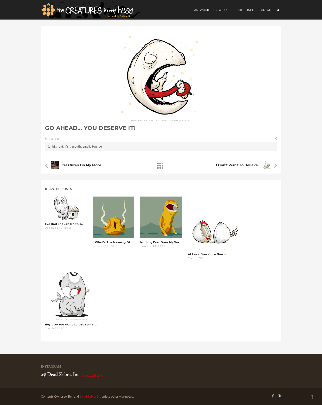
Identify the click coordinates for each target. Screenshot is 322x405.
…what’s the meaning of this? (116, 242)
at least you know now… (207, 254)
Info (250, 10)
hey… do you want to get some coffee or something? (87, 324)
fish (67, 146)
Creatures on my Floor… (82, 165)
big (54, 146)
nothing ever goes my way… (161, 242)
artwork (201, 10)
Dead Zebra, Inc (90, 396)
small (86, 146)
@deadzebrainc (92, 375)
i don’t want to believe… (238, 165)
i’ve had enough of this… (64, 224)
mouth (76, 146)
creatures (222, 10)
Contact (266, 10)
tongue (97, 146)
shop (239, 10)
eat (61, 146)
